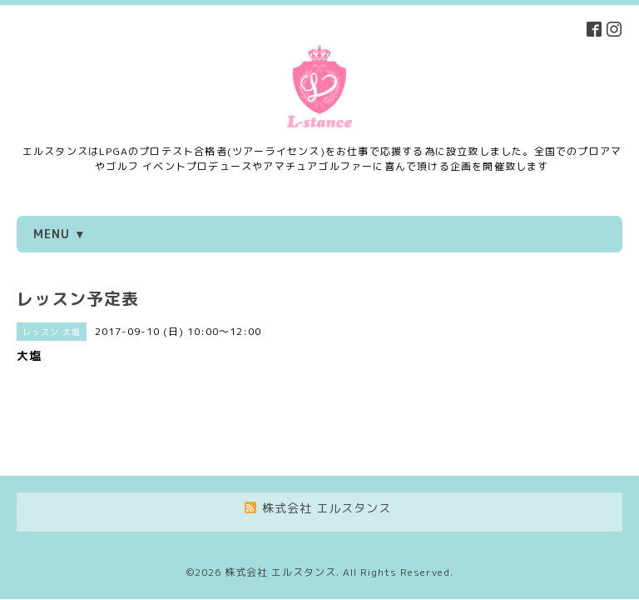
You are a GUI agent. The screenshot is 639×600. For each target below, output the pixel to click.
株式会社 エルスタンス (280, 511)
